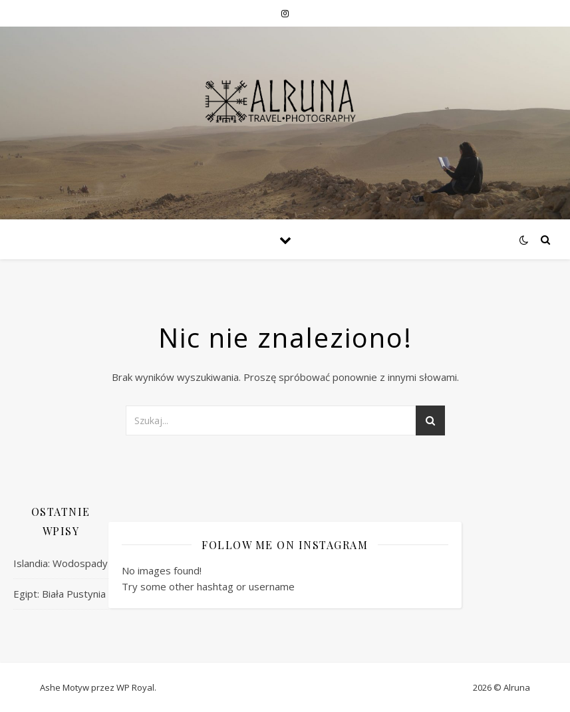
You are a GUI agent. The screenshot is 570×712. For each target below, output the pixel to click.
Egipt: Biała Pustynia (59, 593)
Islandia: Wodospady (60, 563)
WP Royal (135, 687)
